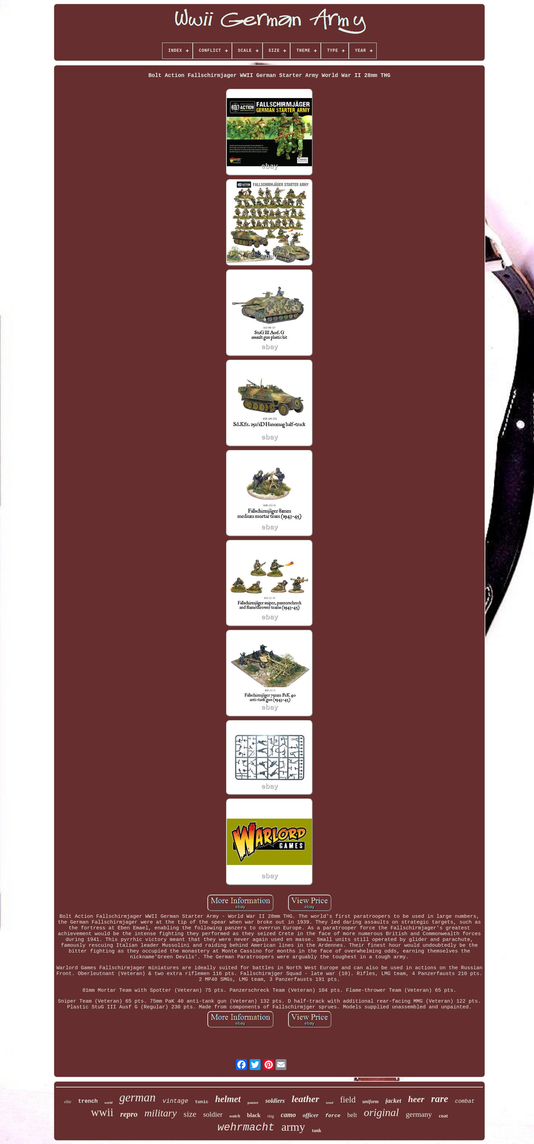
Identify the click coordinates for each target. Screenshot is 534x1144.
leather (305, 1099)
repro (129, 1114)
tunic (201, 1101)
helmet (228, 1099)
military (160, 1112)
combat (465, 1101)
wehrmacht (246, 1127)
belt (352, 1114)
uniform (370, 1101)
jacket (393, 1100)
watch (235, 1115)
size (190, 1114)
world (108, 1102)
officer (310, 1115)
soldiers (275, 1100)
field (348, 1099)
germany (419, 1114)
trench (88, 1101)
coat (443, 1115)
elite (68, 1101)
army (293, 1126)
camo (288, 1114)
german (137, 1097)
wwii (102, 1112)
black (254, 1115)
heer (416, 1099)
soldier (212, 1114)
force (333, 1116)
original (381, 1112)
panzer (253, 1102)
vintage (175, 1101)
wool (329, 1102)
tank (316, 1130)
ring (270, 1116)
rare (439, 1098)
